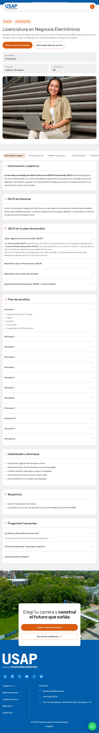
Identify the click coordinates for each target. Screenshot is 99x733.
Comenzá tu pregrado (58, 2)
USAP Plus (7, 712)
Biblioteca (7, 706)
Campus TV (8, 686)
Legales (49, 726)
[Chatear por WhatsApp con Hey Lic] (92, 726)
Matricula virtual (10, 692)
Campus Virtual (10, 699)
